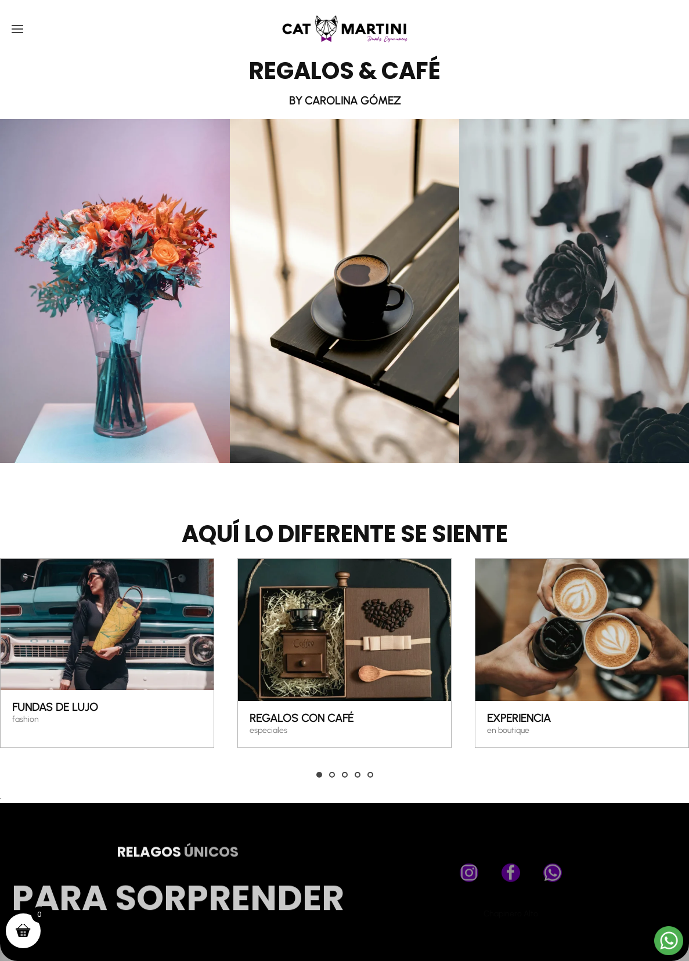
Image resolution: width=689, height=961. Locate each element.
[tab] (319, 775)
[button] (17, 29)
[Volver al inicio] (345, 29)
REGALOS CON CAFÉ (301, 718)
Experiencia (519, 718)
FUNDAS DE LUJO (55, 707)
